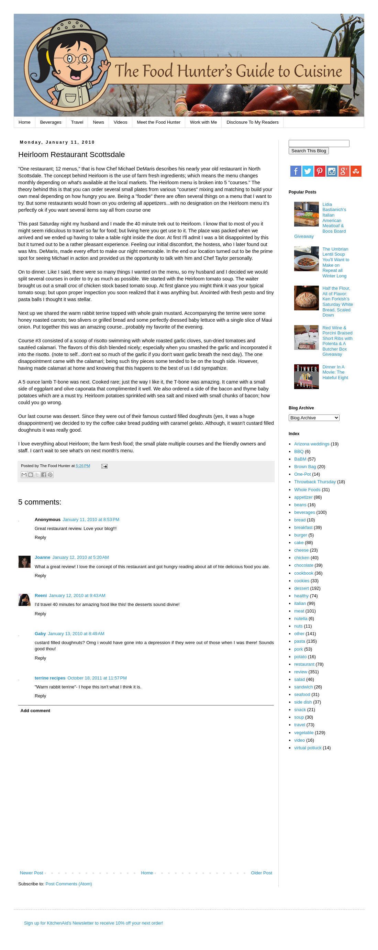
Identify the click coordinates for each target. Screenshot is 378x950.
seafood (302, 694)
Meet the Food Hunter (158, 122)
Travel (77, 122)
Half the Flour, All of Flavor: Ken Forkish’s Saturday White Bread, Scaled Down (337, 302)
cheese (301, 550)
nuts (298, 626)
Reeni (41, 595)
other (299, 633)
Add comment (36, 710)
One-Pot (302, 474)
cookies (301, 580)
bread (299, 519)
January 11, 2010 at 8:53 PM (91, 519)
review (300, 671)
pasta (299, 641)
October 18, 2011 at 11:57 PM (97, 678)
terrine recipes (50, 678)
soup (299, 717)
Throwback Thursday (315, 481)
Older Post (261, 872)
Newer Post (31, 872)
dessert (301, 588)
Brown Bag (305, 466)
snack (300, 709)
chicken (301, 557)
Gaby (40, 633)
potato (300, 656)
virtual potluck (307, 747)
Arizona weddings (312, 443)
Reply (40, 537)
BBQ (298, 451)
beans (300, 504)
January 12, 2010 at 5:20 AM (81, 557)
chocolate (303, 565)
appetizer (303, 497)
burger (300, 535)
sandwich (303, 686)
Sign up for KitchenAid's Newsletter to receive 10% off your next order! (93, 923)
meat (299, 611)
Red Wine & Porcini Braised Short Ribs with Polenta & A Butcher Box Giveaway (337, 341)
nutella (300, 618)
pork (298, 649)
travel (299, 724)
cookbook (303, 573)
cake (298, 542)
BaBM (300, 459)
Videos (120, 122)
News (98, 122)
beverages (304, 512)
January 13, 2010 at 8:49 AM (76, 633)
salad (299, 679)
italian (300, 603)
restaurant (304, 664)
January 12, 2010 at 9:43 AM (77, 595)
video (299, 740)
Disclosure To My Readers (252, 122)
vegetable (303, 732)
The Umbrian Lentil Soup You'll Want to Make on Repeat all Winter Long (335, 262)
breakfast (303, 527)
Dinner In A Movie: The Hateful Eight (335, 372)
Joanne (43, 557)
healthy (301, 595)
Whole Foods (307, 489)
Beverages (51, 122)
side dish (303, 702)
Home (25, 122)
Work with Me (203, 122)
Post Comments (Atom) (69, 883)
